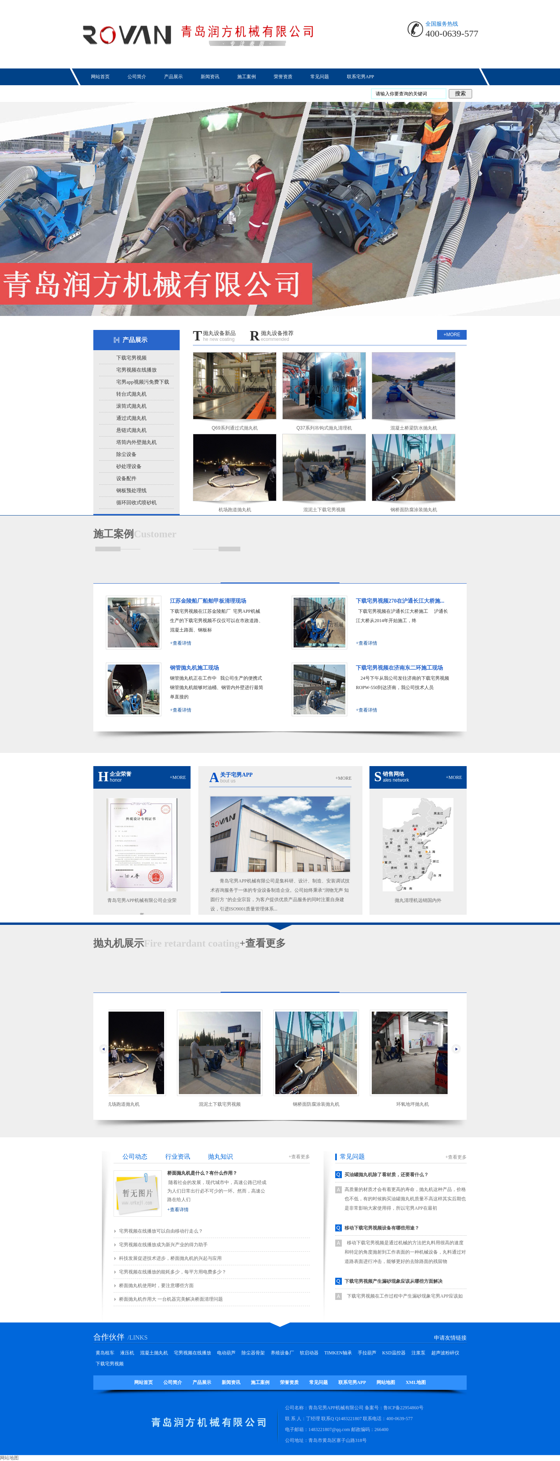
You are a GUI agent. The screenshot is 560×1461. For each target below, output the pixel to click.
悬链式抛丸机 (131, 430)
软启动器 (309, 1353)
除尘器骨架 (253, 1353)
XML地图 (416, 1382)
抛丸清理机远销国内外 (418, 900)
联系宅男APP (352, 1382)
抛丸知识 (220, 1156)
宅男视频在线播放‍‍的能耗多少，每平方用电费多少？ (172, 1272)
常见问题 (352, 1156)
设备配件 (126, 478)
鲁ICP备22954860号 (403, 1407)
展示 (118, 943)
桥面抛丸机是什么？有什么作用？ (202, 1173)
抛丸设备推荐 (271, 337)
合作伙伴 (108, 1337)
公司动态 (134, 1156)
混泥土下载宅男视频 (324, 509)
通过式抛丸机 (131, 418)
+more (451, 334)
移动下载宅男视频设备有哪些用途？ (382, 1228)
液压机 (127, 1353)
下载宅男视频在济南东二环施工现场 (399, 668)
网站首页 (143, 1382)
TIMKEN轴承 (338, 1353)
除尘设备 (126, 454)
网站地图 (385, 1382)
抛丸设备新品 (214, 337)
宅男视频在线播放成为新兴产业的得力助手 (163, 1244)
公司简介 (172, 1382)
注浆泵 (418, 1353)
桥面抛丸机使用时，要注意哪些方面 (156, 1285)
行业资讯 (177, 1156)
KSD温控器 (394, 1353)
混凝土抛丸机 (154, 1353)
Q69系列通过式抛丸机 (235, 428)
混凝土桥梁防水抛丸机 (413, 428)
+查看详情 (180, 643)
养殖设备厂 (282, 1353)
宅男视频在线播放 (136, 370)
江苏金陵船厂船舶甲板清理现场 (208, 601)
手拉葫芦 (367, 1353)
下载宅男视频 (131, 358)
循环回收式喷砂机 (136, 502)
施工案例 (260, 1382)
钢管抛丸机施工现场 (194, 668)
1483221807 (350, 1418)
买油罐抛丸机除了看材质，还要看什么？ (387, 1174)
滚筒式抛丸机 (131, 406)
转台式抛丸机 (131, 394)
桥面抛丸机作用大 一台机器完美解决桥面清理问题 (171, 1299)
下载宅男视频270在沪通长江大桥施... (400, 601)
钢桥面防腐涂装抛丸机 (413, 509)
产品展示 (134, 340)
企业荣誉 (142, 777)
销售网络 (418, 777)
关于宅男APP (280, 778)
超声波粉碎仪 (445, 1353)
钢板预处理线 (131, 490)
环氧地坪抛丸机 (415, 1104)
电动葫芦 (226, 1353)
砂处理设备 (129, 466)
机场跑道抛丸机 (235, 509)
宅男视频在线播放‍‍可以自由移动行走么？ (161, 1231)
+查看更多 (263, 943)
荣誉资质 (289, 1382)
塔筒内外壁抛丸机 (136, 442)
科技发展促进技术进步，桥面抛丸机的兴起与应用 (170, 1258)
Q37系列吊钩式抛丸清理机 (324, 428)
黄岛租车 (105, 1353)
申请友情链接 (450, 1338)
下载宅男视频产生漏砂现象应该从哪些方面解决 (394, 1281)
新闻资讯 (231, 1382)
